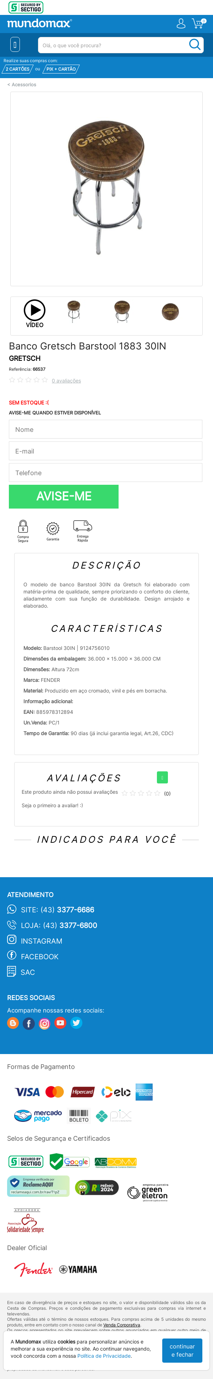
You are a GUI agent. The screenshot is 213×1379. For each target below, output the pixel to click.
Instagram (41, 941)
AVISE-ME (64, 496)
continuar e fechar (182, 1350)
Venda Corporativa (121, 1325)
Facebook (40, 956)
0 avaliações (66, 381)
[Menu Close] (15, 44)
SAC (28, 972)
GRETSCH (24, 358)
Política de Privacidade (104, 1356)
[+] (162, 777)
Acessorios (24, 84)
